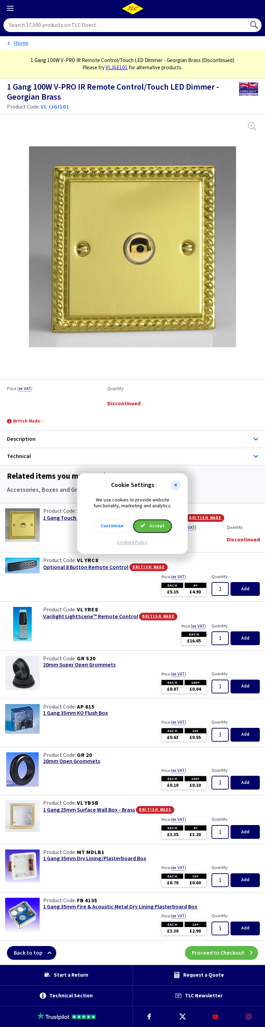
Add (245, 589)
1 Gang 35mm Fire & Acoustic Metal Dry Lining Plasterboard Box (120, 907)
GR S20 (86, 658)
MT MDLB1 (90, 852)
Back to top (35, 953)
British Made (205, 517)
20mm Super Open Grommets (79, 665)
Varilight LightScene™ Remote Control (90, 616)
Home (21, 43)
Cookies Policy (132, 542)
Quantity (115, 389)
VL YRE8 (87, 609)
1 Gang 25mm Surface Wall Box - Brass (89, 810)
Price (19, 389)
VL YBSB (88, 803)
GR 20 (84, 755)
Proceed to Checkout (225, 953)
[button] (175, 485)
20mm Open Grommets (71, 761)
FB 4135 (87, 900)
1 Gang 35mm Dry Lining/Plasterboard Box (94, 858)
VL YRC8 (87, 560)
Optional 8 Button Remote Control (85, 567)
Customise (112, 525)
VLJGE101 (117, 67)
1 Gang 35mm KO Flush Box (75, 713)
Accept (152, 525)
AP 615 (86, 707)
